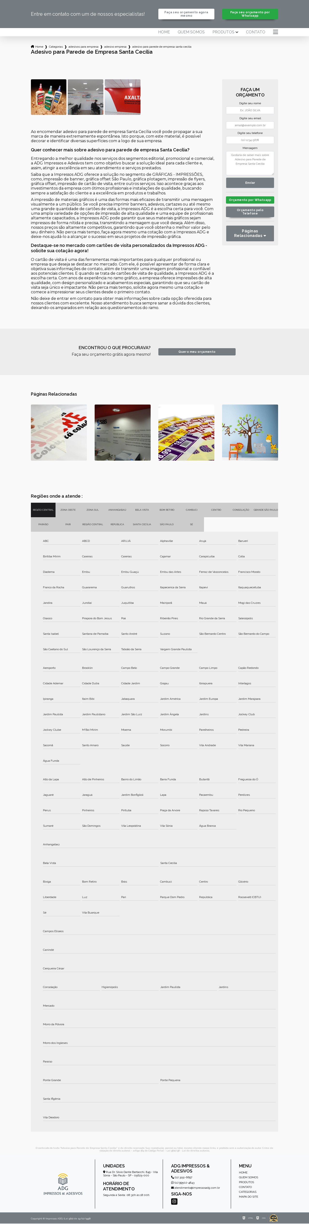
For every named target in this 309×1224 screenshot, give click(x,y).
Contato (255, 32)
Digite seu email (250, 118)
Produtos (223, 32)
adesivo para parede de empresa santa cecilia (161, 47)
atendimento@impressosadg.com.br (195, 1188)
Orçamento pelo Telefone (250, 217)
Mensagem (250, 148)
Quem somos (191, 32)
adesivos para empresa (83, 47)
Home (164, 32)
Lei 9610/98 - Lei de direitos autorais (188, 1151)
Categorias (56, 47)
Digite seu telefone (250, 133)
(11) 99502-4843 (182, 1183)
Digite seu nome (250, 103)
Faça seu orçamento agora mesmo (186, 14)
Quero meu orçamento (197, 352)
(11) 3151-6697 (181, 1178)
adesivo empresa (115, 47)
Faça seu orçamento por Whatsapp (250, 14)
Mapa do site (248, 1197)
